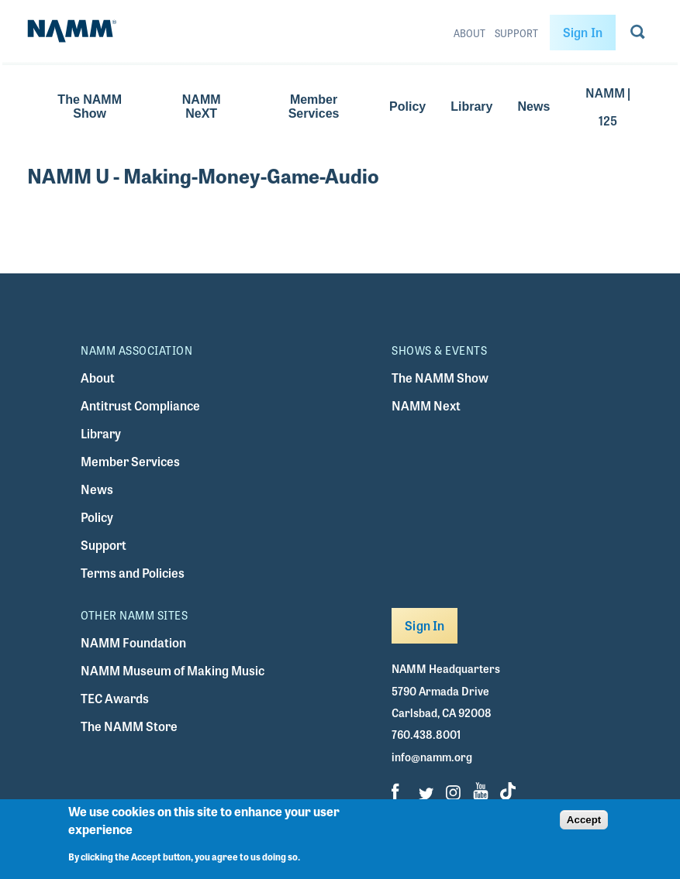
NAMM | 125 (607, 106)
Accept (584, 820)
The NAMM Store (129, 726)
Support (516, 33)
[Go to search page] (638, 35)
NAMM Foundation (133, 642)
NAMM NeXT (201, 106)
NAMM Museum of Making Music (172, 670)
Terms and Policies (133, 573)
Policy (407, 106)
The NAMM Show (89, 106)
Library (471, 106)
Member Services (314, 106)
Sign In (582, 32)
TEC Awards (115, 698)
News (534, 106)
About (469, 33)
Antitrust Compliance (140, 405)
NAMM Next (426, 405)
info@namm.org (432, 756)
